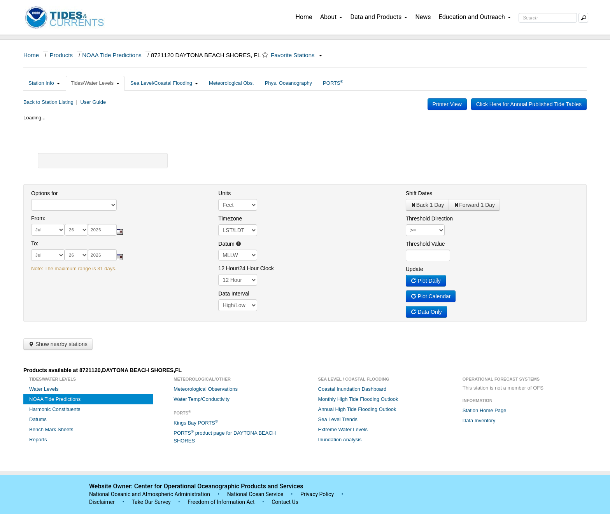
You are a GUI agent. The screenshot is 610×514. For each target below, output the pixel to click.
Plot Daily (426, 281)
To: (35, 243)
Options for (44, 193)
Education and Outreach (475, 17)
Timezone (230, 218)
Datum (229, 244)
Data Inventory (479, 420)
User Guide (93, 102)
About (331, 17)
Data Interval (233, 293)
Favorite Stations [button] (296, 55)
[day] (76, 230)
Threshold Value (425, 244)
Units (224, 193)
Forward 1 (474, 205)
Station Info (44, 83)
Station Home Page (485, 410)
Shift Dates (419, 193)
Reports (38, 439)
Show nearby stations (58, 344)
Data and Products (378, 17)
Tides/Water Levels (95, 83)
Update (414, 269)
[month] (48, 230)
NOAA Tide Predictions (112, 55)
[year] (102, 230)
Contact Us (285, 502)
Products (61, 55)
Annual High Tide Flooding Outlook (357, 409)
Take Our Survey (151, 502)
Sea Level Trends (338, 419)
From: (38, 218)
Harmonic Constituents (55, 409)
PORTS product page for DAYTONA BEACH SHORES (225, 436)
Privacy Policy (317, 494)
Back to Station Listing (48, 102)
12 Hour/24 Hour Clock (245, 268)
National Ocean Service (255, 494)
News (423, 17)
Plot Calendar (431, 296)
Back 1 (427, 205)
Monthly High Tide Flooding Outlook (358, 399)
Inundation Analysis (340, 439)
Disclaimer (102, 502)
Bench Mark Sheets (51, 429)
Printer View (447, 104)
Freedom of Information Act (221, 502)
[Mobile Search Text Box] (583, 18)
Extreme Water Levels (343, 429)
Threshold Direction (429, 218)
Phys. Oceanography (288, 83)
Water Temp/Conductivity (202, 399)
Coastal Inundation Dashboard (352, 389)
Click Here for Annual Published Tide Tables (529, 104)
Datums (38, 419)
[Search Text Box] (548, 18)
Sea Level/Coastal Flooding (164, 83)
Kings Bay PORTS (196, 422)
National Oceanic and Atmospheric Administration (149, 494)
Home (303, 17)
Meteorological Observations (206, 389)
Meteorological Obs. (231, 83)
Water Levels (43, 389)
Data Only (426, 312)
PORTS (333, 82)
